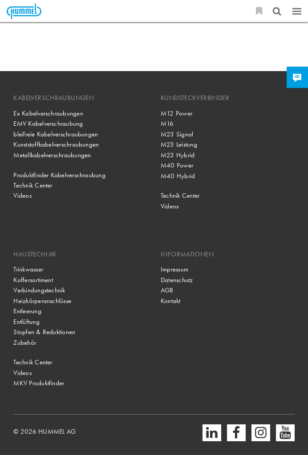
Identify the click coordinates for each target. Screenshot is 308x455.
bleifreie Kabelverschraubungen (55, 134)
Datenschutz (177, 279)
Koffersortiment (33, 279)
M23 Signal (177, 134)
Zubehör (24, 342)
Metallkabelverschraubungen (52, 155)
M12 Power (176, 113)
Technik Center (32, 185)
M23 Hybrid (178, 155)
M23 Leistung (179, 144)
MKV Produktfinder (38, 383)
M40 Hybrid (178, 176)
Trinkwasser (28, 269)
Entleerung (27, 311)
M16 (167, 123)
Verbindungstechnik (39, 290)
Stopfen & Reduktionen (44, 331)
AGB (167, 290)
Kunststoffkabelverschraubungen (56, 144)
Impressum (174, 269)
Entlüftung (26, 321)
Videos (22, 195)
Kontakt (171, 300)
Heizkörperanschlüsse (42, 300)
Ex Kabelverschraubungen (48, 113)
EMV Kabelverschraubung (48, 123)
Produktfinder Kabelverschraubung (59, 175)
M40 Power (177, 165)
